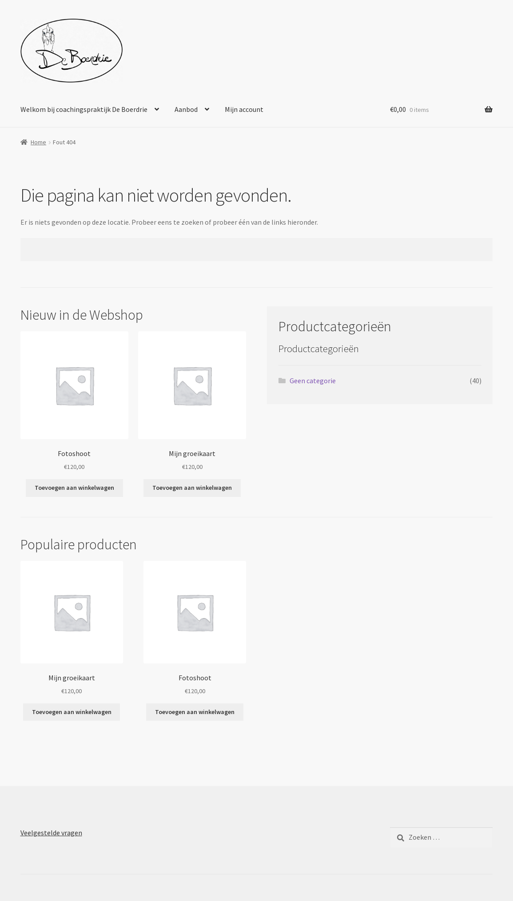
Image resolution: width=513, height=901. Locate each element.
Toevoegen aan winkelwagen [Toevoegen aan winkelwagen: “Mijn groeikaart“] (192, 488)
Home (38, 142)
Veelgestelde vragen (51, 832)
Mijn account (244, 109)
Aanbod (186, 109)
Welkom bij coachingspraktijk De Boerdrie (83, 109)
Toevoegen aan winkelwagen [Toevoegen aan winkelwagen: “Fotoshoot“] (74, 488)
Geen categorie (313, 380)
